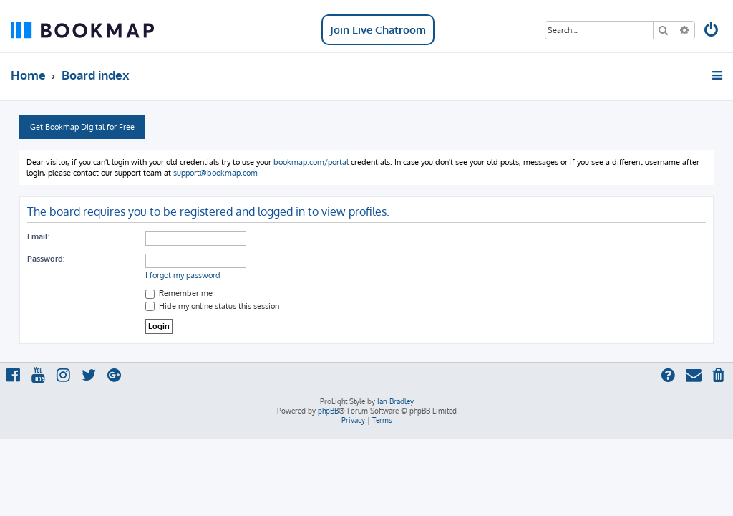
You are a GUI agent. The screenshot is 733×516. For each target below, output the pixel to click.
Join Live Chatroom (378, 30)
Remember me (179, 293)
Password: (45, 259)
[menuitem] (712, 31)
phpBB (328, 410)
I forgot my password (182, 275)
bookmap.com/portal (311, 162)
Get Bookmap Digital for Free (82, 127)
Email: (38, 236)
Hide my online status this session (212, 306)
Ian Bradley (395, 401)
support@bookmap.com (215, 173)
